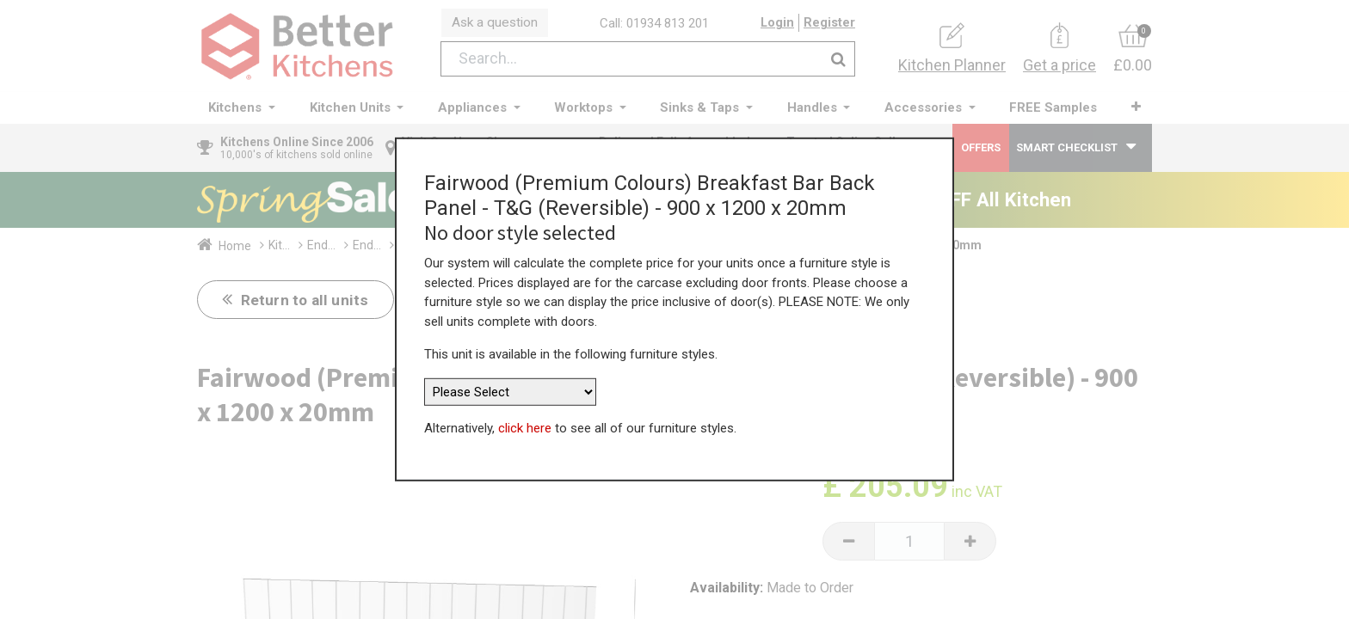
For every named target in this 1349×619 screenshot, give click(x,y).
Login (777, 25)
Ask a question (497, 24)
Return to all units (306, 304)
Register (829, 25)
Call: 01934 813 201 (656, 25)
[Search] (838, 63)
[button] (1134, 111)
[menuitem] (1052, 112)
